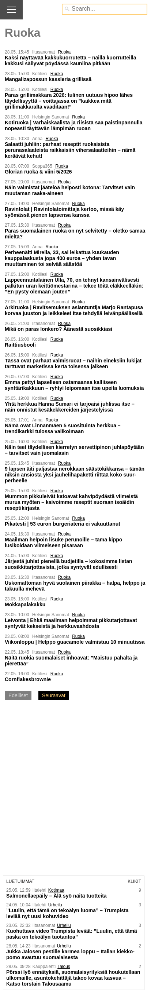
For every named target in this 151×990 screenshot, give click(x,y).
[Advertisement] (75, 789)
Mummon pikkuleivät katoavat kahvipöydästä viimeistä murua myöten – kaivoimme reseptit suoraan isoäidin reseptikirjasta (71, 502)
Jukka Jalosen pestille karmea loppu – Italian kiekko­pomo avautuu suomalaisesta (70, 954)
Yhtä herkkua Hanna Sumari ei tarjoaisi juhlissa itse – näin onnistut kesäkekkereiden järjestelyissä (70, 407)
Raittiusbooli (20, 345)
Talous (63, 966)
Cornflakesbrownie (28, 679)
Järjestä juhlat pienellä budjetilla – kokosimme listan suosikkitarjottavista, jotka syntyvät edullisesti (68, 564)
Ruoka (64, 52)
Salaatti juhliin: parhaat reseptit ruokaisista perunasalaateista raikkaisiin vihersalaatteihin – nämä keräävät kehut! (70, 150)
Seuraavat (53, 695)
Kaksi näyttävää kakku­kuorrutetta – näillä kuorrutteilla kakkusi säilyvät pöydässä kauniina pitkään (70, 60)
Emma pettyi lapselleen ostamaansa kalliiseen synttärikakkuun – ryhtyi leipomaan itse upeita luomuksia (74, 385)
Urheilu (55, 904)
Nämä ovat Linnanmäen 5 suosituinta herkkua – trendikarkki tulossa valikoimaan (63, 428)
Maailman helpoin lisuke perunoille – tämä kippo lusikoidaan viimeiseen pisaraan (63, 542)
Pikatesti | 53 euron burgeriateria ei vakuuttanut (62, 524)
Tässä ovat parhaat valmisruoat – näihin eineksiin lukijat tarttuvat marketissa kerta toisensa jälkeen (73, 363)
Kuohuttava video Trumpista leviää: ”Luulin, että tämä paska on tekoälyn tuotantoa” (71, 934)
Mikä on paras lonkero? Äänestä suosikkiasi (58, 329)
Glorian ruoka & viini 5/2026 (38, 172)
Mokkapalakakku (25, 604)
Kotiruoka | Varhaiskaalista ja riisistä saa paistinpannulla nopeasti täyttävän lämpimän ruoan (74, 125)
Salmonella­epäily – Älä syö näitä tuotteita (56, 896)
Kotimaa (56, 890)
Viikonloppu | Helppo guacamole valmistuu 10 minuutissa (75, 642)
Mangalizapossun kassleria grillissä (48, 79)
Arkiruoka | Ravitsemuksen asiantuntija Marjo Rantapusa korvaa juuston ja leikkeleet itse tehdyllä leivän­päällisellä (74, 310)
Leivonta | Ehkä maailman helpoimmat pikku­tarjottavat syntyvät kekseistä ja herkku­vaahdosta (71, 623)
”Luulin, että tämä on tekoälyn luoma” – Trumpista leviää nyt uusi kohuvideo (67, 913)
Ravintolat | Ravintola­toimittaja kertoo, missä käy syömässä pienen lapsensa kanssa (64, 212)
